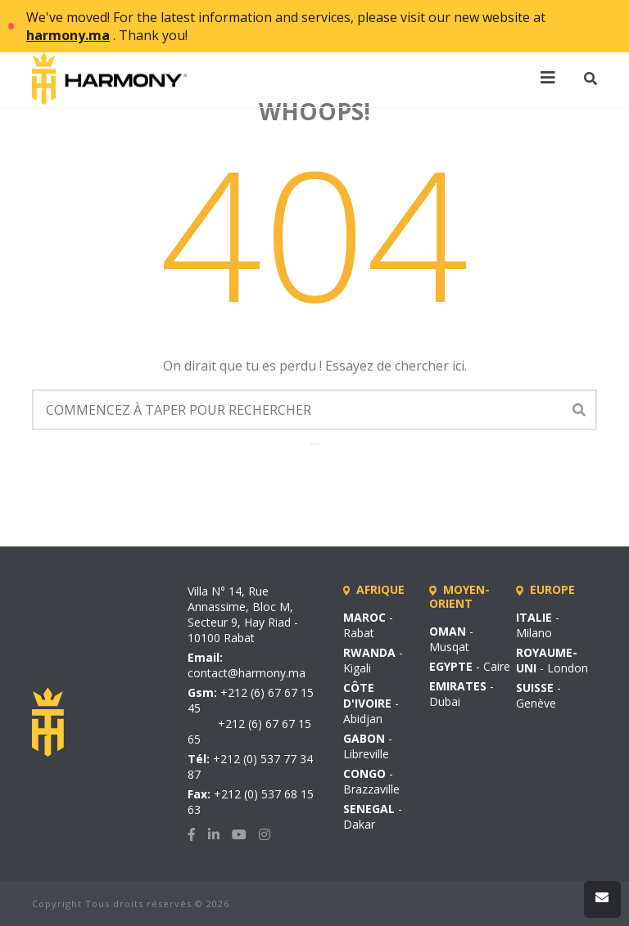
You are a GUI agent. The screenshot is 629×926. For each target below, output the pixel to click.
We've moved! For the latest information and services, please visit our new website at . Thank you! (285, 26)
